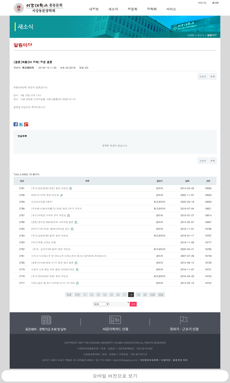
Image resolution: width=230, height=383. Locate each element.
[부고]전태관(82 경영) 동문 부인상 (49, 276)
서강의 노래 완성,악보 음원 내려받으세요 (53, 269)
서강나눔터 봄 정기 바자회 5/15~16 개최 (53, 282)
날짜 (187, 180)
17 (124, 294)
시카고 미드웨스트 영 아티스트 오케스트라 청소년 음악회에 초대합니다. (69, 255)
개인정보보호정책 (149, 360)
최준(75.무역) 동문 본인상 (45, 195)
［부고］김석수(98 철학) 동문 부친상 (50, 249)
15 (111, 294)
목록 (212, 76)
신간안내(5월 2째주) (42, 201)
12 (91, 294)
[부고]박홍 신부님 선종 (43, 242)
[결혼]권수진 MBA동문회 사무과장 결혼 (52, 222)
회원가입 (202, 2)
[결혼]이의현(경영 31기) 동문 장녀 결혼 (52, 262)
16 (118, 294)
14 (104, 294)
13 (98, 294)
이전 (77, 294)
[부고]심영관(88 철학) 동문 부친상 (49, 235)
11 (85, 294)
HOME (190, 35)
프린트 (202, 76)
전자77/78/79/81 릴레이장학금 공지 (50, 228)
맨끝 (161, 294)
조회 (208, 180)
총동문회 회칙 (180, 360)
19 (138, 294)
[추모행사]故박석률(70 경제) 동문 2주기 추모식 (56, 208)
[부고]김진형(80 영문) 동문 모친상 (50, 188)
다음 (152, 294)
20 (145, 294)
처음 (69, 294)
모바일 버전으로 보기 (115, 376)
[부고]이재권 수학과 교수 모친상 (49, 215)
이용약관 (165, 360)
